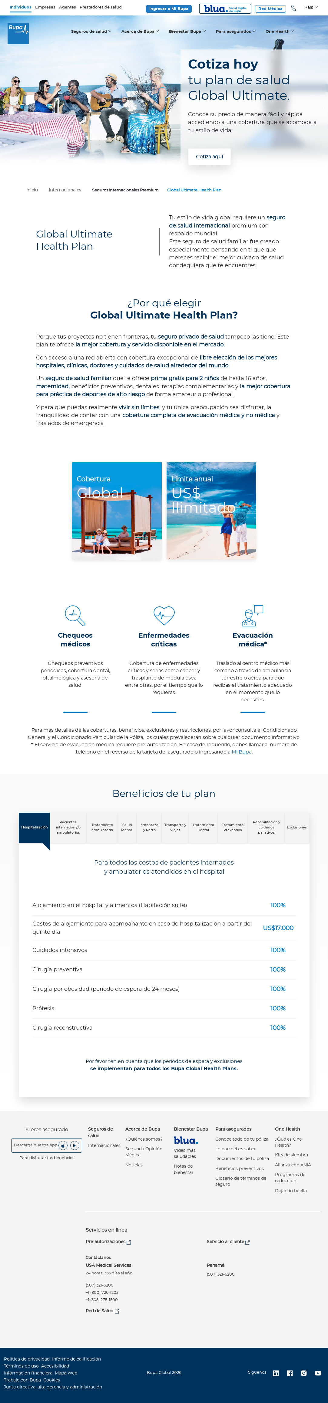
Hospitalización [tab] (34, 827)
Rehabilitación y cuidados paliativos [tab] (266, 827)
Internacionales (104, 1146)
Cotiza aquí (209, 156)
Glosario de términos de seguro (240, 1181)
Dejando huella (291, 1191)
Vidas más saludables (185, 1153)
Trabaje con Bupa (22, 1380)
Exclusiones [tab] (297, 827)
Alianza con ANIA (293, 1165)
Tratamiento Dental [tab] (203, 827)
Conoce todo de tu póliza (241, 1139)
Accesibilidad (55, 1366)
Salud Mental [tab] (127, 827)
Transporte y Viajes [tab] (175, 827)
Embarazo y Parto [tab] (149, 827)
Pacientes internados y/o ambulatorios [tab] (68, 827)
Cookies (51, 1380)
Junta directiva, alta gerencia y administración (53, 1387)
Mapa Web (66, 1373)
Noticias (134, 1165)
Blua (225, 9)
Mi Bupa (242, 752)
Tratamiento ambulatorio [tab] (102, 827)
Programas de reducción (290, 1178)
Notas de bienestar (184, 1169)
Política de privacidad (27, 1359)
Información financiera (28, 1373)
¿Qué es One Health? (288, 1142)
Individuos (20, 7)
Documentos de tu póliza (242, 1159)
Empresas (45, 7)
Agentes (67, 7)
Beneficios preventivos (239, 1169)
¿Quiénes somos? (144, 1139)
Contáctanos (98, 1258)
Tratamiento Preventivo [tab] (233, 827)
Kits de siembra (291, 1155)
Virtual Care (185, 1140)
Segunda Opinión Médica (143, 1152)
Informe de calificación (76, 1359)
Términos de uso (21, 1366)
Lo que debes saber (235, 1149)
